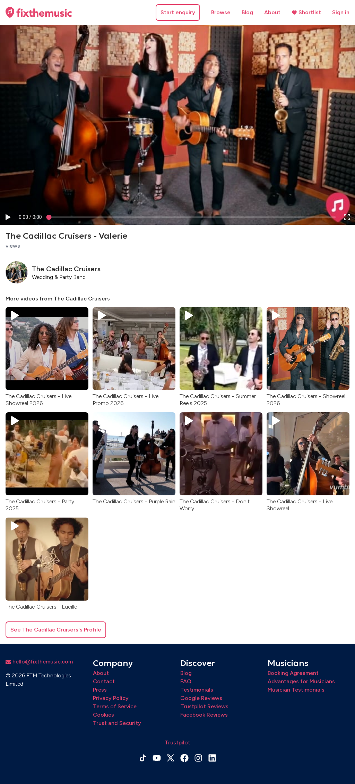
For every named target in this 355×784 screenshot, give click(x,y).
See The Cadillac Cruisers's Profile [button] (55, 629)
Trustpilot (177, 742)
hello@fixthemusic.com (39, 661)
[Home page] (39, 12)
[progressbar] (30, 217)
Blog (247, 12)
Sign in (340, 12)
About (272, 12)
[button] (7, 217)
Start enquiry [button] (178, 12)
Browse (221, 12)
